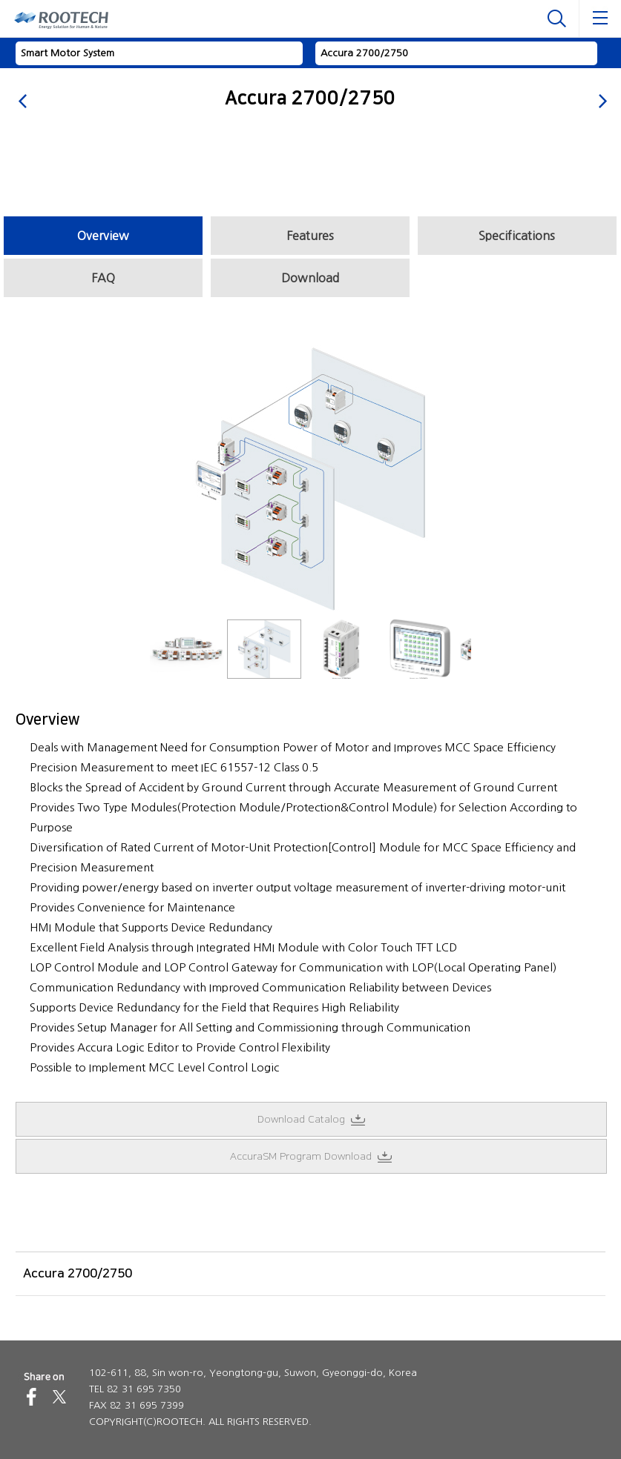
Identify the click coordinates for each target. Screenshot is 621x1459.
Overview (103, 236)
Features (310, 236)
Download (310, 278)
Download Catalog (311, 1120)
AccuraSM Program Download (311, 1157)
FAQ (103, 278)
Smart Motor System (67, 53)
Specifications (517, 236)
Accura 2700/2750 (364, 53)
